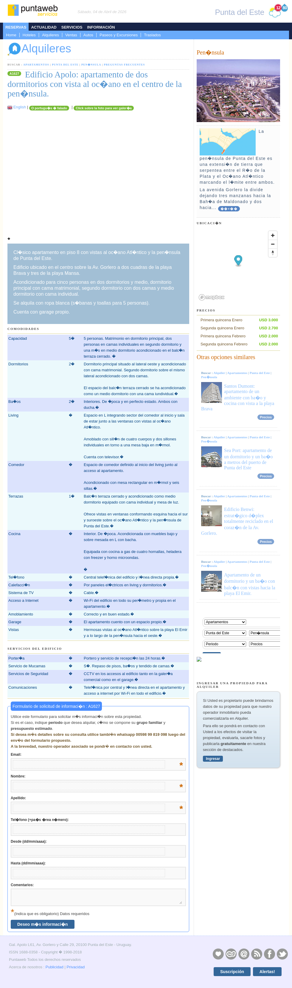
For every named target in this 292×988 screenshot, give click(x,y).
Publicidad (54, 967)
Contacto (244, 954)
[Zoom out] (272, 244)
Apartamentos (36, 64)
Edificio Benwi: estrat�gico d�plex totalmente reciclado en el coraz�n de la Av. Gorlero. (237, 521)
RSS (257, 954)
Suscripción (232, 971)
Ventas (71, 35)
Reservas (15, 27)
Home (11, 35)
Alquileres (50, 35)
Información (101, 27)
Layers (231, 954)
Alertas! (267, 971)
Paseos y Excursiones (119, 35)
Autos (88, 35)
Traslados (152, 35)
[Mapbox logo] (211, 297)
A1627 (14, 73)
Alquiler (219, 373)
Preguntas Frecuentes (124, 64)
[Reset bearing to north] (272, 252)
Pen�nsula (91, 64)
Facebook (269, 954)
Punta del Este (65, 64)
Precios (266, 417)
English (19, 107)
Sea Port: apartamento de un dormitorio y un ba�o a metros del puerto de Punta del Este (248, 459)
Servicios (72, 27)
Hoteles (29, 35)
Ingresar (213, 759)
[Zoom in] (272, 235)
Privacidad (75, 967)
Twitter (282, 954)
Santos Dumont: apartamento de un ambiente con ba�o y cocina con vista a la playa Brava (237, 397)
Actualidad (43, 27)
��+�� (228, 209)
